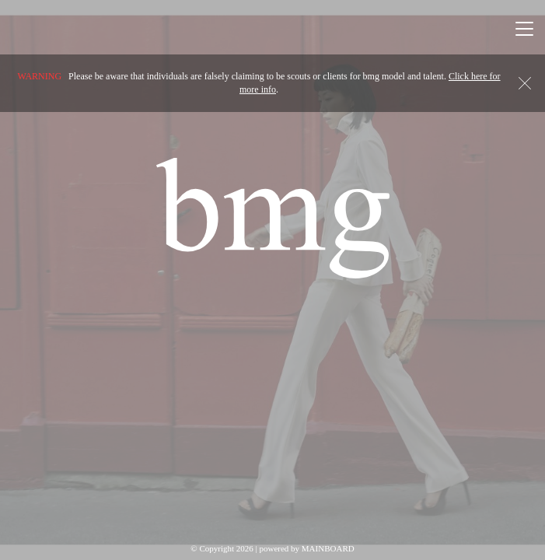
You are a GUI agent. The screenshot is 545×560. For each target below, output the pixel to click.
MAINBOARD (328, 548)
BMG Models (273, 218)
